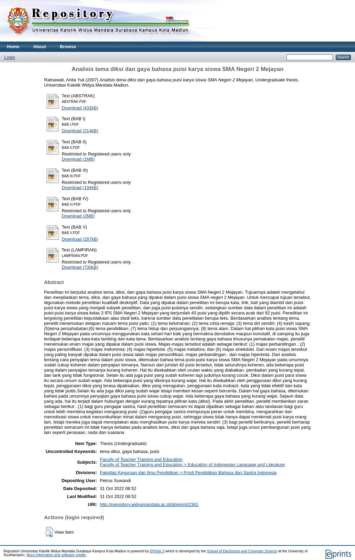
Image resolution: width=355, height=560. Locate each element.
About (39, 46)
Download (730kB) (80, 267)
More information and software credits (56, 555)
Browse (68, 46)
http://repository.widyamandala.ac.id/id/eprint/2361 (149, 504)
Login (9, 57)
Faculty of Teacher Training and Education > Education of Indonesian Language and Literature (192, 464)
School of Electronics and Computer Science (242, 551)
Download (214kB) (80, 130)
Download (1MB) (78, 159)
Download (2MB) (78, 216)
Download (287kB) (80, 239)
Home (13, 46)
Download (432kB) (80, 107)
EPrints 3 (157, 551)
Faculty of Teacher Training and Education (141, 459)
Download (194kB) (80, 187)
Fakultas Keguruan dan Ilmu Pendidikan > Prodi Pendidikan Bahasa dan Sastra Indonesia (188, 472)
